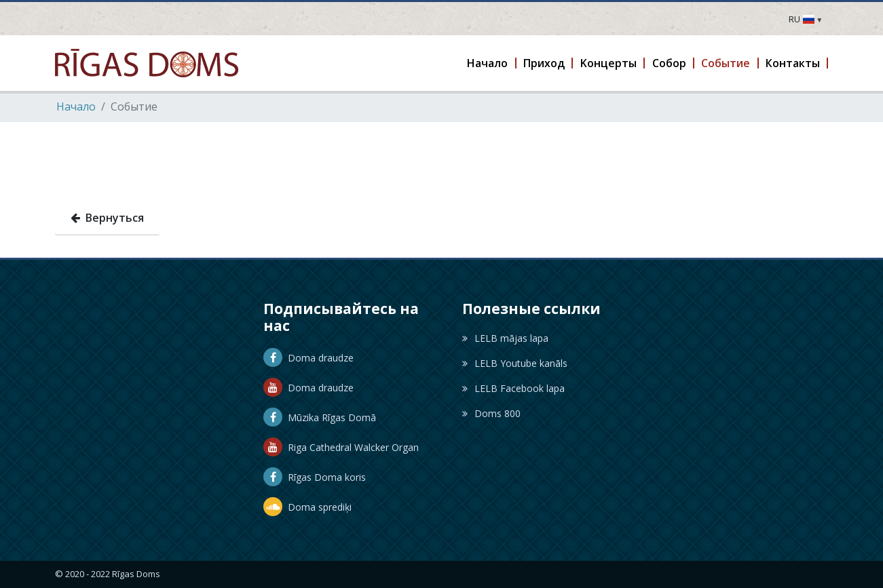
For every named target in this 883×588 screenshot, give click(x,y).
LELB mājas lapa (505, 338)
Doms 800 (491, 413)
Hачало (76, 106)
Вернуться (107, 217)
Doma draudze (308, 357)
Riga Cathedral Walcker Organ (341, 447)
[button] (488, 63)
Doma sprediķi (307, 507)
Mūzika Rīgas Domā (319, 417)
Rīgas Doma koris (314, 477)
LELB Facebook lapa (513, 388)
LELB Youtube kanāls (514, 363)
